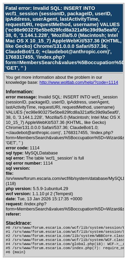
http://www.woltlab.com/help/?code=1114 (79, 82)
